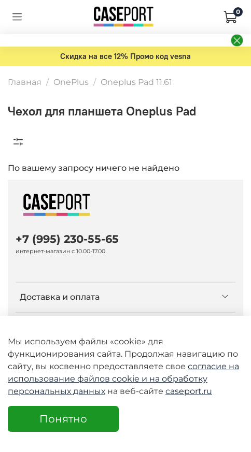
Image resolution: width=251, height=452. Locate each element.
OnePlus (71, 82)
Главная (24, 82)
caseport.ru (188, 391)
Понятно (63, 419)
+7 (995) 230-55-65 (67, 238)
